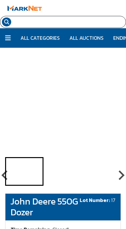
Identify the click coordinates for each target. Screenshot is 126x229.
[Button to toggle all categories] (8, 38)
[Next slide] (121, 175)
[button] (24, 171)
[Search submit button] (6, 22)
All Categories (40, 38)
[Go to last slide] (5, 175)
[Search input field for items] (69, 22)
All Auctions (86, 38)
